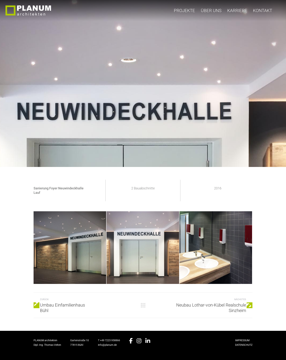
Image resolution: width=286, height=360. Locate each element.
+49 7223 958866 (110, 340)
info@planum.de (107, 344)
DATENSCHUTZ (243, 344)
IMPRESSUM (242, 340)
